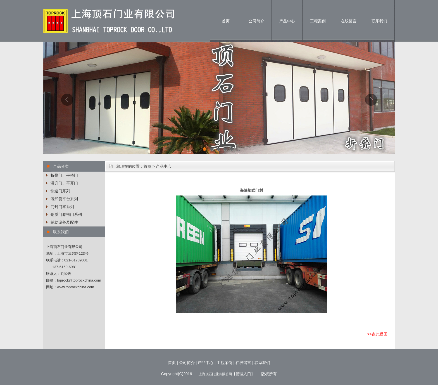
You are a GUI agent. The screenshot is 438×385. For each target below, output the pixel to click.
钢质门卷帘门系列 (66, 214)
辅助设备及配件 (64, 222)
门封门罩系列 (62, 206)
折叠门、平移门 (64, 175)
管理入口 (243, 374)
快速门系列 (60, 191)
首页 (226, 21)
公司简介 (256, 21)
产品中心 (287, 21)
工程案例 (318, 21)
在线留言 (348, 21)
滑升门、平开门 (64, 183)
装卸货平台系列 (64, 199)
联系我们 (379, 21)
